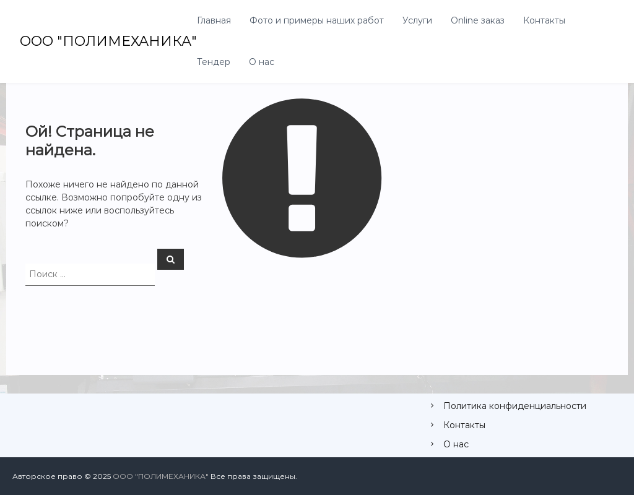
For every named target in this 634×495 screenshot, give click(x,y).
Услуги (417, 20)
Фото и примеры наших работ (317, 20)
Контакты (544, 20)
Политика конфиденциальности (514, 405)
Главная (214, 20)
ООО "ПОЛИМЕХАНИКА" (108, 41)
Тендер (213, 61)
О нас (261, 61)
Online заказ (478, 20)
